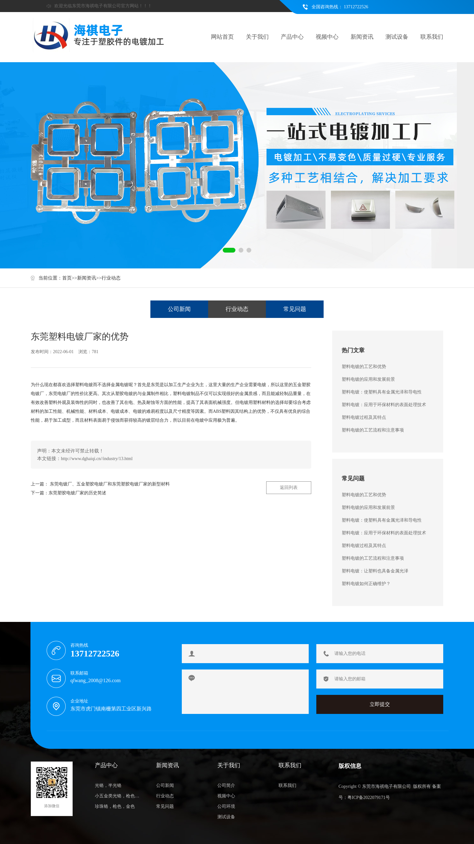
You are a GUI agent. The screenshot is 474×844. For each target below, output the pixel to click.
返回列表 (289, 487)
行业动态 (111, 277)
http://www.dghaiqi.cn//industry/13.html (97, 458)
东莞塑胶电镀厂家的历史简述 (77, 493)
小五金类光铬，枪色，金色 (118, 796)
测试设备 (396, 37)
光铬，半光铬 (108, 785)
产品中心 (292, 37)
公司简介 (226, 785)
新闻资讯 (362, 37)
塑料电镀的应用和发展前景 (368, 379)
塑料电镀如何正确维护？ (366, 583)
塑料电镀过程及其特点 (364, 417)
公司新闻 (179, 309)
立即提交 (380, 704)
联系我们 (431, 37)
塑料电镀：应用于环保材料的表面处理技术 (384, 404)
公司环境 (226, 806)
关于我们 (257, 37)
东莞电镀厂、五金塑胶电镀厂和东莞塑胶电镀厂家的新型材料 (110, 484)
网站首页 (222, 37)
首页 (67, 277)
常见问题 (294, 309)
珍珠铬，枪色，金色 (115, 806)
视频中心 (327, 37)
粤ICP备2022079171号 (368, 797)
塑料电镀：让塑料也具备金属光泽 (375, 571)
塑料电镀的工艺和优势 (364, 366)
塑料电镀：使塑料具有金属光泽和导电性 (382, 392)
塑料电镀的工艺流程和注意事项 (373, 430)
